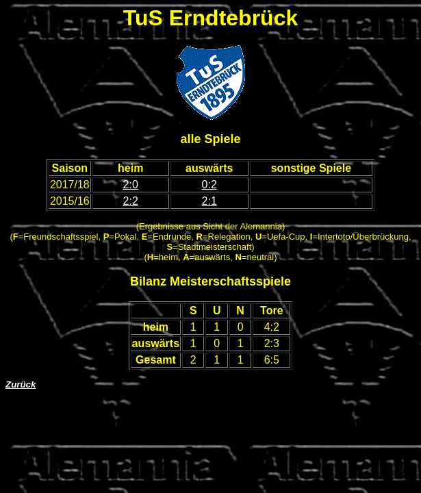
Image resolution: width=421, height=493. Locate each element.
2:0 (130, 184)
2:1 (209, 201)
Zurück (20, 384)
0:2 (209, 184)
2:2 (130, 201)
